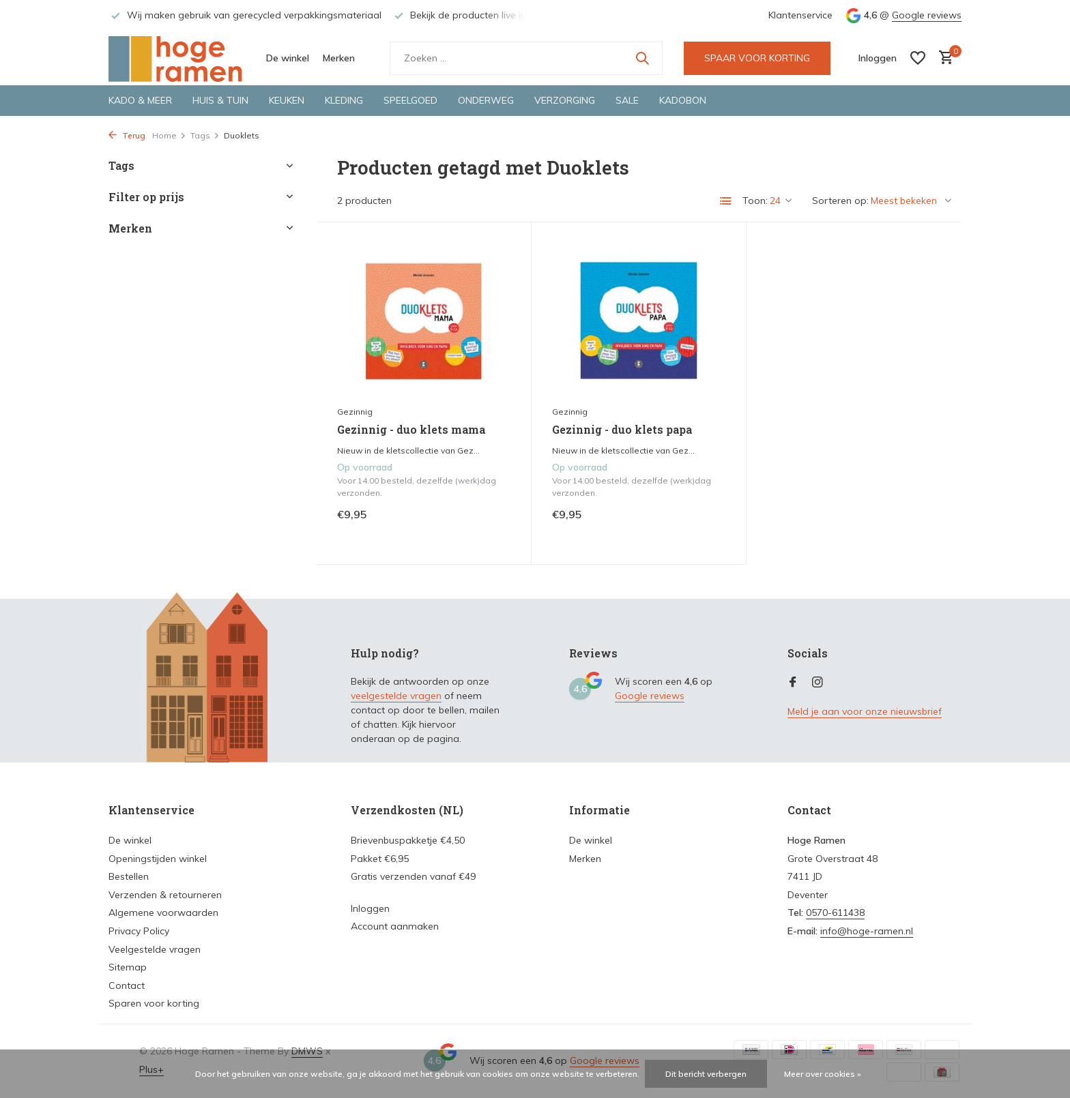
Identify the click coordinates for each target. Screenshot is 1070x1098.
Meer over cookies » (822, 1074)
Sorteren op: (840, 200)
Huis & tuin (220, 100)
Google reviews (926, 15)
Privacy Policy (139, 931)
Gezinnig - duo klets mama (411, 429)
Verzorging (564, 100)
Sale (627, 100)
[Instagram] (817, 682)
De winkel (287, 58)
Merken (339, 58)
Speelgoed (410, 100)
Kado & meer (140, 100)
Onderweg (486, 100)
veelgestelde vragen (396, 695)
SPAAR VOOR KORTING (757, 58)
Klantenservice (800, 15)
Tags (205, 135)
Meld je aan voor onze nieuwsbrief (864, 711)
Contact (127, 985)
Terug (127, 135)
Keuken (286, 100)
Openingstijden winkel (158, 858)
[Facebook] (792, 682)
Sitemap (128, 967)
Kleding (344, 100)
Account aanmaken (395, 926)
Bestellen (129, 876)
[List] (726, 201)
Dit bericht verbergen (706, 1074)
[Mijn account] (877, 58)
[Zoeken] (526, 58)
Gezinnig (355, 411)
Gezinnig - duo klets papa (622, 429)
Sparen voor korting (154, 1003)
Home (169, 135)
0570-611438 (835, 912)
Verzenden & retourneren (165, 895)
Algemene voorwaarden (163, 912)
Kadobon (682, 100)
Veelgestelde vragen (155, 949)
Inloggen (370, 908)
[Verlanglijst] (917, 57)
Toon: (755, 200)
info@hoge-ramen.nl (866, 931)
